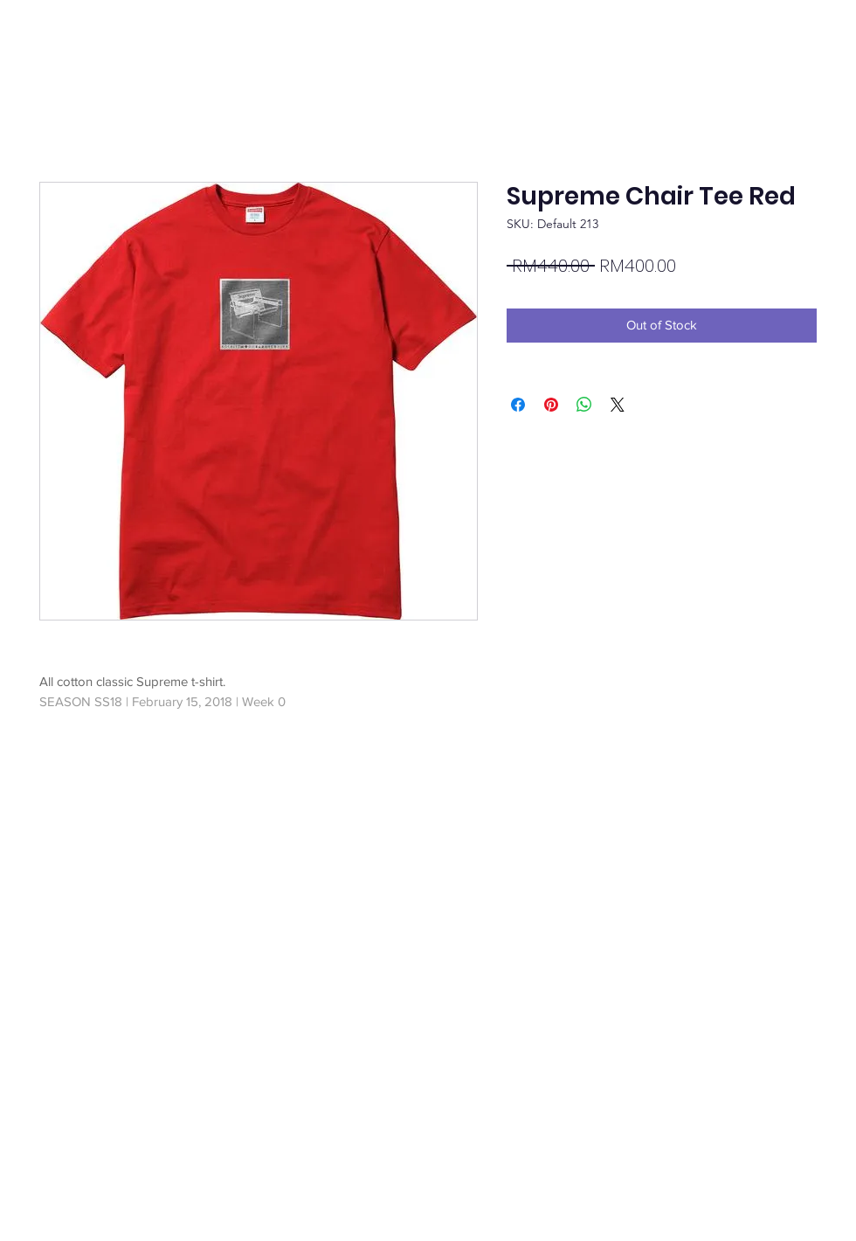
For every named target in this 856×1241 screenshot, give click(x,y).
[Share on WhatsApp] (584, 404)
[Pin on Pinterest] (551, 404)
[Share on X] (617, 404)
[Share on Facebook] (517, 404)
